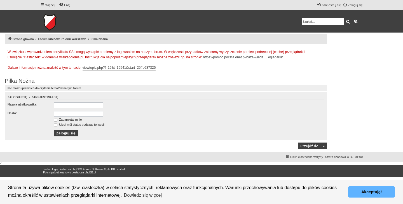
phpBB (76, 169)
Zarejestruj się (44, 97)
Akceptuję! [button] (371, 192)
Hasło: (12, 113)
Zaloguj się (17, 97)
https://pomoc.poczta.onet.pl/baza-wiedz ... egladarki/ (243, 57)
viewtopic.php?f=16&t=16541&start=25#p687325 (119, 68)
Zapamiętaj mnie (68, 119)
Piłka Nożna (20, 81)
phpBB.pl (90, 172)
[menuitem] (64, 5)
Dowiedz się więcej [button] (143, 195)
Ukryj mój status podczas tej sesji (79, 124)
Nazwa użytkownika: (22, 104)
